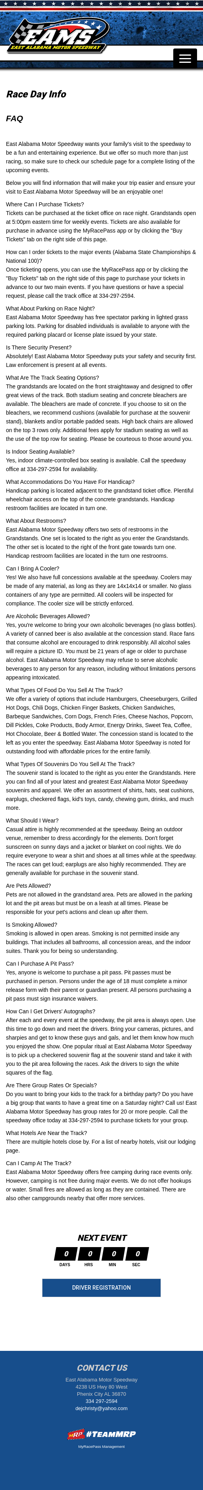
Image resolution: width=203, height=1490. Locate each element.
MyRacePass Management (101, 1446)
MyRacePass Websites (101, 1434)
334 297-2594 (101, 1401)
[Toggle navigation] (185, 58)
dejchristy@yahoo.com (101, 1408)
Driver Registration (101, 1287)
